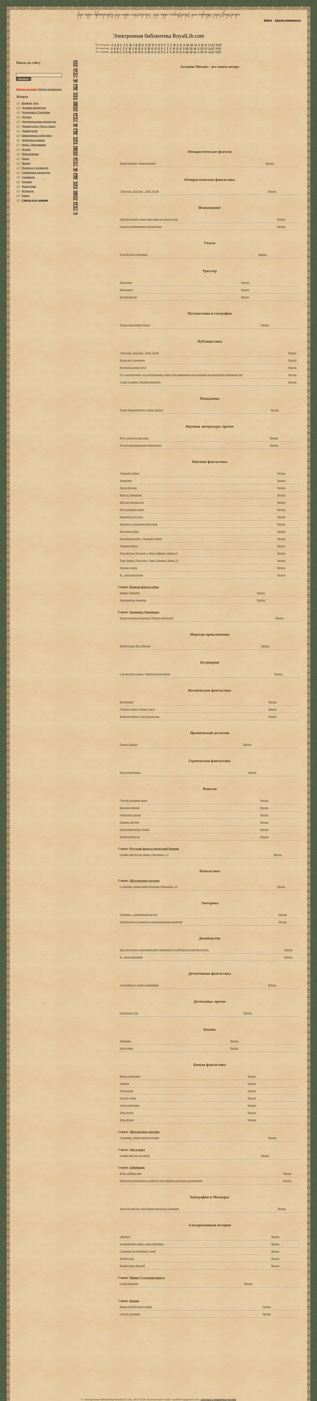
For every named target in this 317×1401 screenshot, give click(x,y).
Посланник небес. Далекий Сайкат (141, 538)
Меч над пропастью (132, 502)
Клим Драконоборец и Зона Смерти (141, 410)
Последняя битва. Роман (134, 829)
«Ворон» (125, 1236)
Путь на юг (126, 1090)
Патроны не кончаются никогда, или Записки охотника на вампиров (161, 1180)
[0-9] (219, 44)
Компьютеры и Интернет (37, 135)
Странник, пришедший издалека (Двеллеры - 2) (149, 886)
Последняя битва (130, 772)
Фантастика (29, 186)
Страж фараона (129, 1283)
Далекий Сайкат (129, 473)
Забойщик (137, 1167)
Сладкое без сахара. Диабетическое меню (145, 673)
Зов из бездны (128, 487)
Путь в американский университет (141, 445)
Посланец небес (129, 531)
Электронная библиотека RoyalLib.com (158, 36)
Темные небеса (129, 545)
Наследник (126, 1048)
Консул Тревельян (131, 495)
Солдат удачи (128, 1098)
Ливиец (124, 1083)
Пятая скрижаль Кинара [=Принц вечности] (146, 618)
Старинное (28, 177)
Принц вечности (130, 836)
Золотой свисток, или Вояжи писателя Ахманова (149, 1208)
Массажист (126, 289)
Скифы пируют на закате (135, 1155)
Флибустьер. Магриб (132, 1265)
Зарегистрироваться (288, 20)
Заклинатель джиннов (133, 600)
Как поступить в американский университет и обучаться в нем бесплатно (164, 949)
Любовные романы (33, 140)
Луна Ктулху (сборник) (134, 254)
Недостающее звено (132, 509)
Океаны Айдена (129, 822)
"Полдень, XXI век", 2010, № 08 (139, 191)
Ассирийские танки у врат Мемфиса (142, 1243)
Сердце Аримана (130, 1314)
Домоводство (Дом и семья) (38, 126)
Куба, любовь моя (130, 1173)
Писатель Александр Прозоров (138, 524)
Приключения (30, 154)
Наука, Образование (34, 144)
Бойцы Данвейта (130, 592)
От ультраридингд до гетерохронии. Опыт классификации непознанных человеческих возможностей (181, 374)
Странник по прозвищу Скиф (137, 1251)
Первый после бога (131, 516)
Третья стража (128, 567)
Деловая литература (34, 107)
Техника (26, 181)
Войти (268, 20)
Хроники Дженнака (144, 612)
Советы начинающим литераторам (141, 226)
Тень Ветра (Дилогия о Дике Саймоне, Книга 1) (149, 553)
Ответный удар (129, 1013)
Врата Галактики (130, 1076)
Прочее (26, 163)
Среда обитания (129, 1105)
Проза (25, 158)
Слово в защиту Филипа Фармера (140, 382)
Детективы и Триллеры (36, 112)
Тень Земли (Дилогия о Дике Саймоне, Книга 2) (149, 560)
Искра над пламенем (132, 360)
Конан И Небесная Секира (136, 1306)
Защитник (126, 480)
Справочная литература (36, 172)
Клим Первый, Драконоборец (138, 163)
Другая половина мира (133, 800)
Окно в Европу (129, 744)
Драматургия (29, 130)
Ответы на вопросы (49, 89)
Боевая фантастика (144, 587)
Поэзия (26, 149)
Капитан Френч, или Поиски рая (139, 716)
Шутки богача (128, 297)
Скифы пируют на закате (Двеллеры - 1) (144, 854)
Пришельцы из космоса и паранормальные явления (151, 921)
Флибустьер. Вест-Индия (135, 646)
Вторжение (126, 701)
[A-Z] (211, 44)
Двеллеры (137, 1149)
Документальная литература (39, 121)
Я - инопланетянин (131, 957)
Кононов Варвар (130, 807)
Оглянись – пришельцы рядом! (138, 914)
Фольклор (28, 191)
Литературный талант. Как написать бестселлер (149, 219)
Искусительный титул (133, 367)
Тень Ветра (126, 1112)
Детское (26, 117)
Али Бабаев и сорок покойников (139, 985)
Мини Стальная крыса (146, 1277)
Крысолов (126, 282)
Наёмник (125, 1041)
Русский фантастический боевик (154, 848)
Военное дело (30, 103)
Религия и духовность (35, 167)
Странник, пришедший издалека (139, 1137)
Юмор (25, 195)
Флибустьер (127, 1258)
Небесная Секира (130, 814)
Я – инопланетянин (131, 575)
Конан (134, 1301)
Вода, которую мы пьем (134, 438)
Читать (270, 163)
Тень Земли (127, 1119)
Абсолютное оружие (144, 880)
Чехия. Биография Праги (135, 325)
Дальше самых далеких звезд (137, 709)
